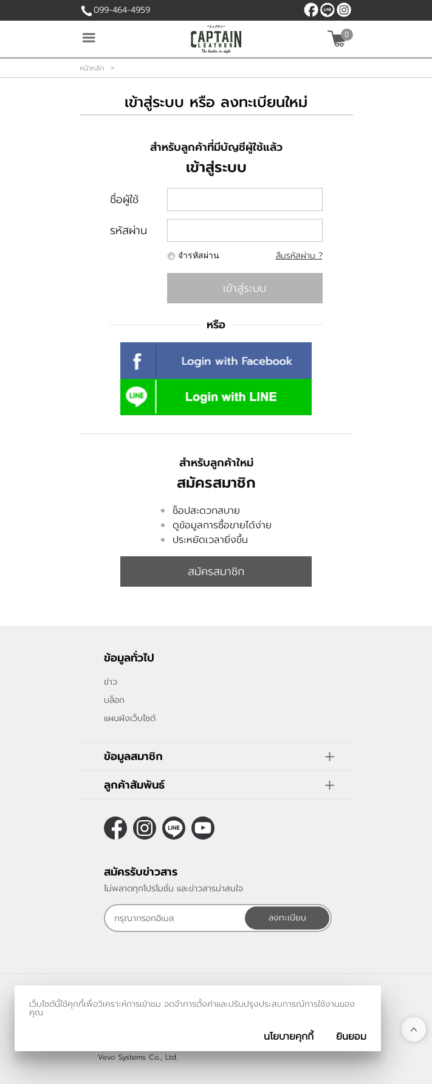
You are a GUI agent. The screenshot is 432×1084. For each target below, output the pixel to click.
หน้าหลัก (92, 68)
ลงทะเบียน (287, 917)
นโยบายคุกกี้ (289, 1036)
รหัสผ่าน (128, 230)
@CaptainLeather (327, 9)
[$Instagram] (344, 9)
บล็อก (114, 700)
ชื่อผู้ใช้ (124, 199)
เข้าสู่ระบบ (244, 288)
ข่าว (110, 681)
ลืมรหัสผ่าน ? (299, 255)
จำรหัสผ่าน (198, 255)
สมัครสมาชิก (216, 571)
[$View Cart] (338, 38)
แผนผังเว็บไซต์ (130, 718)
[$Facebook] (311, 9)
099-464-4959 (122, 10)
